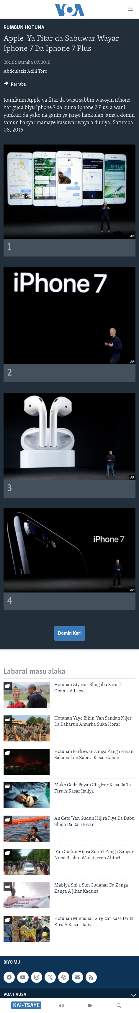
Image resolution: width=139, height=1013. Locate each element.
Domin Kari (69, 633)
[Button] (15, 85)
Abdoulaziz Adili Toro (25, 71)
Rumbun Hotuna (24, 27)
